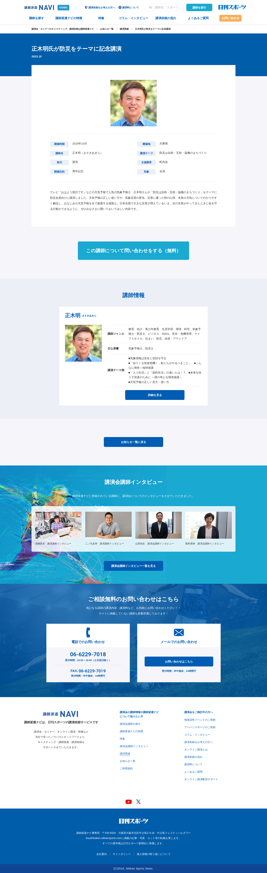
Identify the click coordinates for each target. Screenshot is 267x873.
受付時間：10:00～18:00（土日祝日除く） (88, 656)
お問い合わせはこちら (179, 661)
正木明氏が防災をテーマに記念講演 (153, 29)
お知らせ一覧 (106, 29)
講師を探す (199, 7)
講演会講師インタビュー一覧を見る (133, 565)
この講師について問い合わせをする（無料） (133, 250)
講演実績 (124, 29)
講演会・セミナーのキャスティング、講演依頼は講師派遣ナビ (63, 29)
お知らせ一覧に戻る (133, 442)
